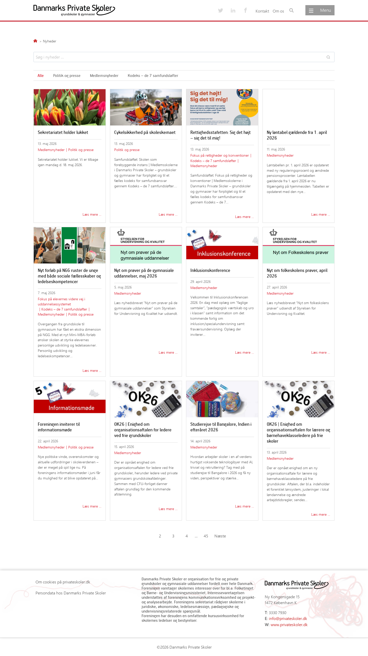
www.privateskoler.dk (289, 624)
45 (206, 535)
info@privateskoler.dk (288, 618)
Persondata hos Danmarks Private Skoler (71, 592)
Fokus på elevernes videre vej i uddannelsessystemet (61, 301)
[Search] (328, 57)
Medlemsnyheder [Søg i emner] (104, 75)
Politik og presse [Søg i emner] (66, 75)
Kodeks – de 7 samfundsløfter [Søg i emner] (153, 75)
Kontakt (262, 11)
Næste (220, 535)
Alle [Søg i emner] (41, 75)
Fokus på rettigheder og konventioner (219, 155)
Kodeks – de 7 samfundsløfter (213, 160)
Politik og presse (81, 149)
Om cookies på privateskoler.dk (63, 581)
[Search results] (184, 57)
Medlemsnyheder (51, 149)
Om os (278, 11)
